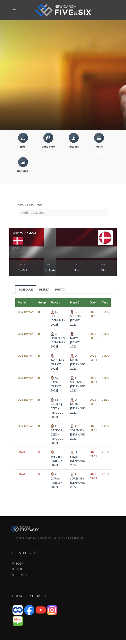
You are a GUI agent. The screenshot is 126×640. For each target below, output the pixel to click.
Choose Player (30, 204)
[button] (63, 212)
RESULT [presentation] (44, 289)
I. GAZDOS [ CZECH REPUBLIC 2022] (56, 434)
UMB (17, 569)
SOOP (17, 564)
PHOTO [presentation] (60, 289)
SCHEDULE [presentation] (25, 289)
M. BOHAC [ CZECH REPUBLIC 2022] (56, 408)
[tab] (25, 289)
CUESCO (19, 575)
